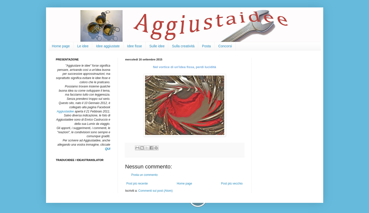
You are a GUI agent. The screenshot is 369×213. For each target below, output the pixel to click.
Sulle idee (157, 46)
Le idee (83, 46)
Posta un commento (144, 175)
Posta (206, 46)
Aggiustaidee (65, 111)
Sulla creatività (183, 46)
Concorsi (225, 46)
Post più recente (137, 183)
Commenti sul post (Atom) (155, 190)
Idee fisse (134, 46)
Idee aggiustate (108, 46)
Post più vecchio (232, 183)
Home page (61, 46)
